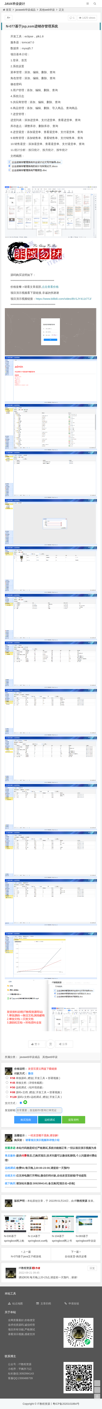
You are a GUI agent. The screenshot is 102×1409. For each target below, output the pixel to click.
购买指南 (26, 1119)
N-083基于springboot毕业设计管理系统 (86, 1241)
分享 (63, 1044)
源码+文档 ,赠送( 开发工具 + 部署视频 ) (33, 1092)
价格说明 (19, 1068)
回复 (92, 1268)
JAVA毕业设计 (14, 4)
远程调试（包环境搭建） (25, 1087)
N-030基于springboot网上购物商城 (14, 1241)
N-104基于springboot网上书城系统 (62, 1241)
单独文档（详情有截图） (25, 1082)
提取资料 (73, 1119)
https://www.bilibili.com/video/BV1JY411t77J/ (63, 298)
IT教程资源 (81, 1200)
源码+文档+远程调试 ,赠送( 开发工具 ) (33, 1096)
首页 (7, 9)
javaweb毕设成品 (25, 9)
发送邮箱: (10, 1110)
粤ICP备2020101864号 (66, 1403)
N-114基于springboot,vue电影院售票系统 (38, 1241)
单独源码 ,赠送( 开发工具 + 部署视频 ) (33, 1078)
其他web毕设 (47, 9)
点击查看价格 (50, 286)
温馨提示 (19, 1135)
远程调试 (49, 1119)
